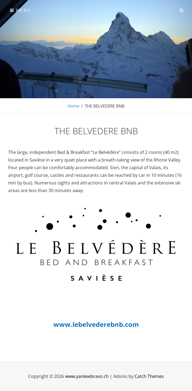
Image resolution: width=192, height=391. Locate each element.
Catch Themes (149, 376)
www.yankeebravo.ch (87, 376)
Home (73, 106)
